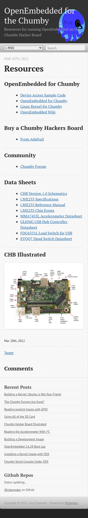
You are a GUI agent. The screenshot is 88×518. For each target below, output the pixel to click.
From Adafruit (32, 139)
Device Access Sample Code (43, 95)
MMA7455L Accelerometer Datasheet (51, 216)
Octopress (71, 503)
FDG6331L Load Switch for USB (46, 233)
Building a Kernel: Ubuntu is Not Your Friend (32, 394)
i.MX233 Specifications (39, 199)
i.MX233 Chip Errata (37, 210)
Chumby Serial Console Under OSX (26, 462)
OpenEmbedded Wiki (38, 112)
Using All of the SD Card (19, 417)
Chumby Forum (33, 166)
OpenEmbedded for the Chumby (39, 15)
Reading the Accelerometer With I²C (27, 432)
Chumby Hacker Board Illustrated (25, 424)
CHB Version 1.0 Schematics (43, 193)
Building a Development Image (24, 439)
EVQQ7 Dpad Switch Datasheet (46, 238)
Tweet (9, 352)
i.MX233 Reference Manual (42, 204)
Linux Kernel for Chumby (41, 106)
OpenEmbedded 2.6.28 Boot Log (25, 447)
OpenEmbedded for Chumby (43, 100)
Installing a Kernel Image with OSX (26, 454)
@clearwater (12, 490)
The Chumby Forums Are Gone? (24, 402)
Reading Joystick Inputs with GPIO (26, 409)
